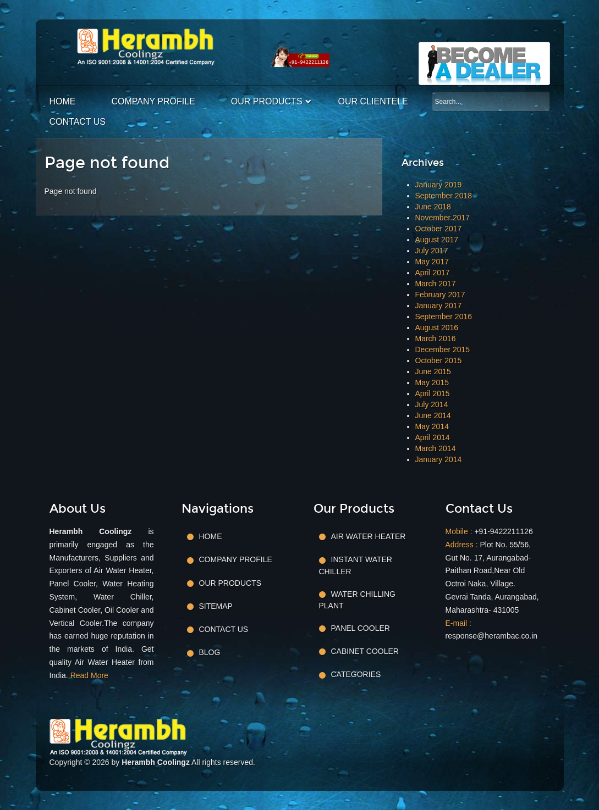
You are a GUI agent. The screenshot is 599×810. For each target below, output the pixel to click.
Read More (89, 675)
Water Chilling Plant (357, 600)
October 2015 (438, 360)
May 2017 (432, 261)
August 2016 (437, 327)
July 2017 (431, 250)
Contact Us (78, 121)
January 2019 (438, 184)
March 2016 (435, 338)
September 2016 (443, 316)
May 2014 (432, 426)
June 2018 (433, 206)
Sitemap (216, 606)
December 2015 (442, 349)
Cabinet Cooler (365, 651)
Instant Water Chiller (355, 565)
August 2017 (437, 239)
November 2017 (442, 217)
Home (63, 101)
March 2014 (435, 448)
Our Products (267, 101)
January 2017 (438, 305)
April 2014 (432, 437)
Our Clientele (373, 101)
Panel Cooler (360, 628)
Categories (356, 674)
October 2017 (438, 228)
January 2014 (438, 459)
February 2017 (440, 294)
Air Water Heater (368, 536)
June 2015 (433, 371)
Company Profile (153, 101)
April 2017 (432, 272)
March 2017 (435, 283)
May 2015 (432, 382)
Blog (210, 652)
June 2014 (433, 415)
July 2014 (431, 404)
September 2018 (443, 195)
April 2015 (432, 393)
